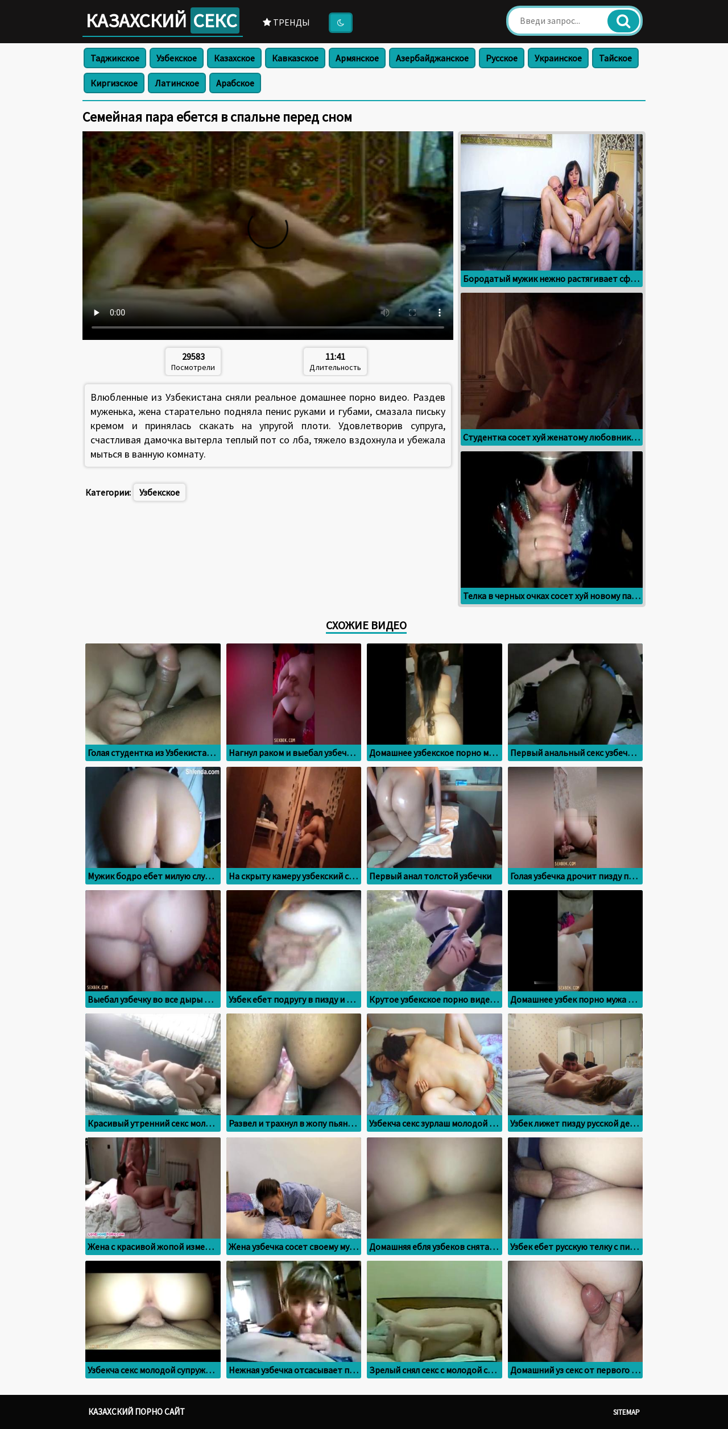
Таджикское (114, 58)
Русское (502, 58)
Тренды (286, 22)
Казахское (234, 58)
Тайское (615, 58)
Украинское (558, 58)
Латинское (177, 83)
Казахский (162, 20)
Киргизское (114, 83)
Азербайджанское (432, 58)
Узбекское (176, 58)
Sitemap (626, 1412)
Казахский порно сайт (136, 1411)
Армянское (357, 58)
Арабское (235, 83)
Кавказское (295, 58)
